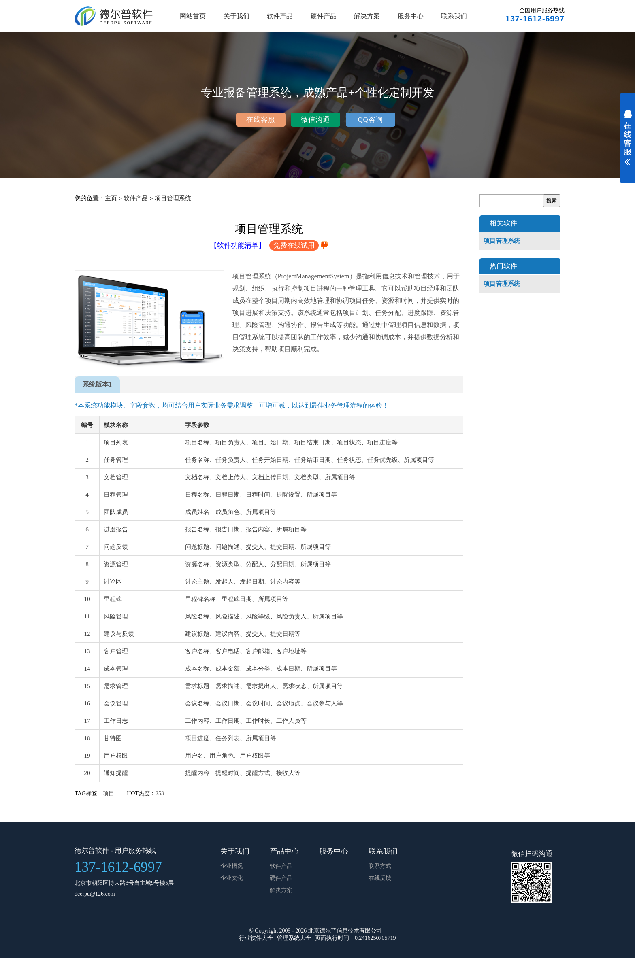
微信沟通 (315, 119)
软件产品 (280, 16)
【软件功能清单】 (237, 245)
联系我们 (454, 16)
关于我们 (236, 16)
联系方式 (380, 866)
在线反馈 (380, 878)
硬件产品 (324, 16)
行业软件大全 (256, 938)
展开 (627, 142)
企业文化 (231, 878)
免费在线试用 (294, 245)
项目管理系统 (173, 198)
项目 (109, 793)
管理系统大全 (294, 938)
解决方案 (367, 16)
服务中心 (411, 16)
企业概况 (231, 866)
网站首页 (193, 16)
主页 (111, 198)
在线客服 (260, 119)
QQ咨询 (370, 119)
